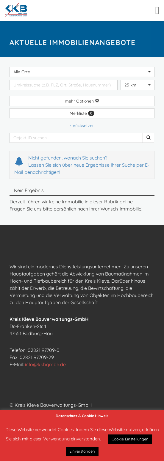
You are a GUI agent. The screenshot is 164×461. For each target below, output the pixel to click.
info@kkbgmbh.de (45, 364)
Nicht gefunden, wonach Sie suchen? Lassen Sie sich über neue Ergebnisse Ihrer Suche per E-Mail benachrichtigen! (81, 165)
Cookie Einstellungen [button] (130, 439)
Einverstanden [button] (82, 451)
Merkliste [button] (82, 113)
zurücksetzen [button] (82, 125)
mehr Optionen (82, 101)
